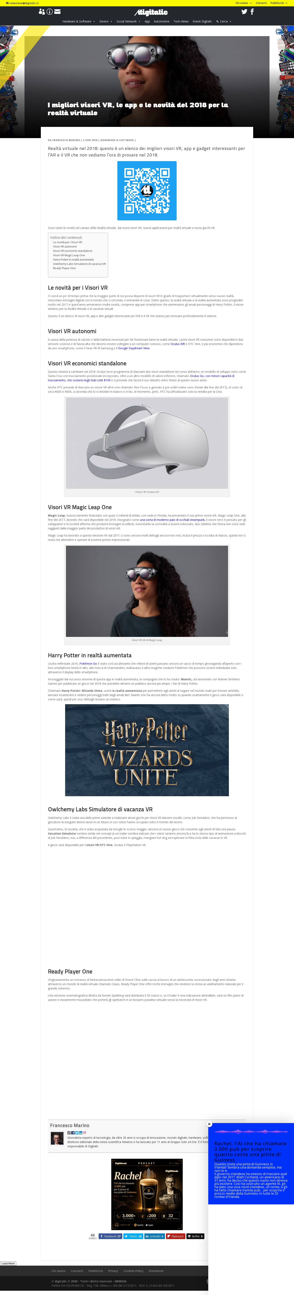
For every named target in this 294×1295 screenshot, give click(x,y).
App (147, 21)
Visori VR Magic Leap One (69, 255)
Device (103, 21)
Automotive (161, 21)
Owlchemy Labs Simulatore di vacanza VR (79, 264)
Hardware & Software (76, 21)
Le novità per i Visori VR (67, 242)
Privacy (113, 1271)
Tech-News (181, 21)
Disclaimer (156, 1271)
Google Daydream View (133, 348)
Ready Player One (64, 268)
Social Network (127, 21)
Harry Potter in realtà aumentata (73, 259)
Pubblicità (277, 3)
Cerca (224, 21)
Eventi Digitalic (202, 21)
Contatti (261, 3)
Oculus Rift (177, 344)
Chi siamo (241, 3)
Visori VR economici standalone (72, 251)
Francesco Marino (66, 140)
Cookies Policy (134, 1271)
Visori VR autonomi (65, 246)
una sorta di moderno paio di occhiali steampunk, (173, 520)
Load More (8, 1263)
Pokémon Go (88, 663)
